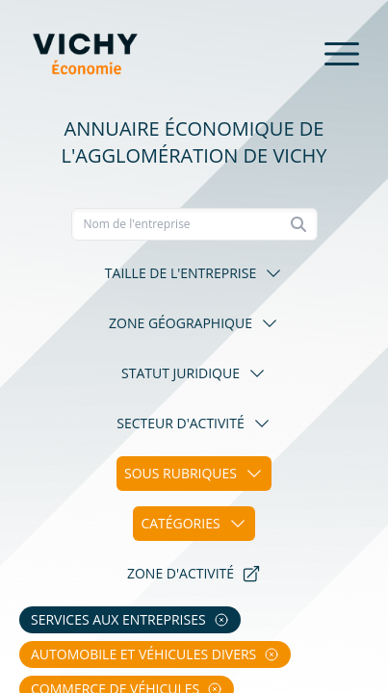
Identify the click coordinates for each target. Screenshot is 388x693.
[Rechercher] (298, 224)
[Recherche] (194, 224)
